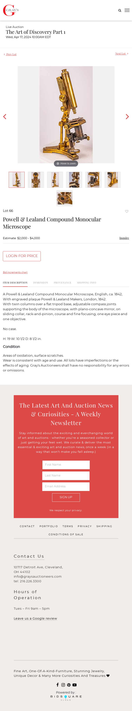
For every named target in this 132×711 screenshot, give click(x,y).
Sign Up (66, 497)
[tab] (15, 284)
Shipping (104, 526)
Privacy (85, 526)
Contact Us (29, 557)
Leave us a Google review (35, 618)
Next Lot (121, 53)
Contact (27, 526)
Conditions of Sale (66, 535)
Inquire (124, 238)
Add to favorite (126, 211)
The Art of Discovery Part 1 (36, 31)
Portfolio (49, 526)
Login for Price (22, 256)
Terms (68, 526)
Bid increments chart (15, 272)
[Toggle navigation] (127, 10)
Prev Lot (10, 54)
